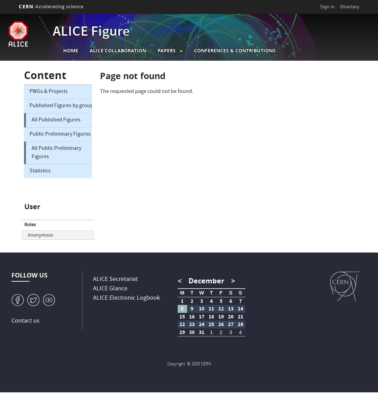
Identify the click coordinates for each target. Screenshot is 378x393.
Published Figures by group (61, 106)
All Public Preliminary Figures (56, 153)
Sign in (327, 6)
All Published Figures (56, 120)
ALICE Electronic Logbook (126, 298)
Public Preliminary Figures (60, 134)
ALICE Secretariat (115, 279)
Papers (167, 51)
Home (70, 51)
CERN (51, 6)
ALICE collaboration (118, 51)
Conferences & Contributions (235, 51)
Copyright (176, 364)
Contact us (25, 321)
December (206, 280)
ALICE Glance (110, 289)
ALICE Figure (91, 33)
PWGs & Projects (49, 92)
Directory (349, 6)
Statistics (40, 171)
